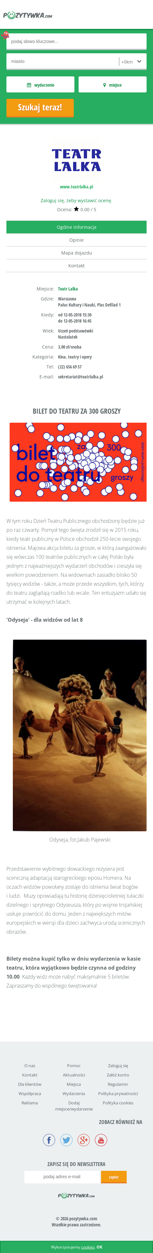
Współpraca (30, 1093)
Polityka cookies (118, 1103)
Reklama (29, 1103)
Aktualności (74, 1075)
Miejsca (74, 1084)
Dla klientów (29, 1084)
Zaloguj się (118, 1065)
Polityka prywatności (118, 1093)
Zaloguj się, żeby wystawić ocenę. (76, 200)
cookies (88, 1247)
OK (99, 1247)
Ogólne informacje (77, 227)
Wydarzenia (74, 1093)
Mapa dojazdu (76, 253)
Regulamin (118, 1084)
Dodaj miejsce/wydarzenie (74, 1106)
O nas (29, 1065)
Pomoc (74, 1065)
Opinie (76, 240)
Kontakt (76, 266)
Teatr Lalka (68, 289)
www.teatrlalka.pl (76, 187)
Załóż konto (118, 1075)
